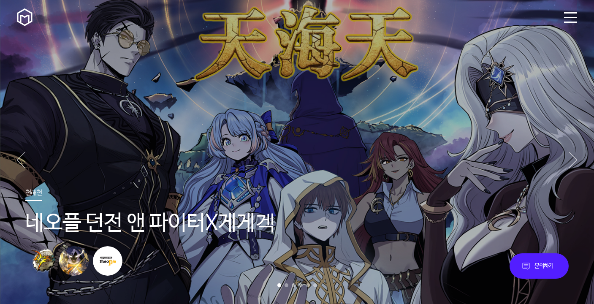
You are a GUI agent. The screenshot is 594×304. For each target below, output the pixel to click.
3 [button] (294, 285)
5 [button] (308, 285)
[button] (573, 160)
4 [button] (301, 285)
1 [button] (279, 285)
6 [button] (315, 285)
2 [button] (286, 285)
